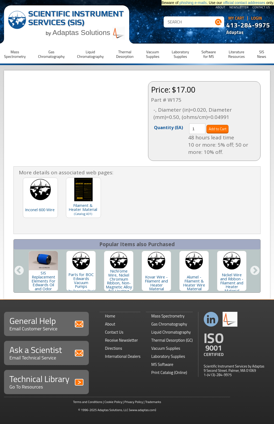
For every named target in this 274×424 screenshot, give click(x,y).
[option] (43, 271)
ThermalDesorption (125, 54)
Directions (113, 348)
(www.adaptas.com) (142, 409)
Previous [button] (19, 270)
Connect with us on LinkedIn (211, 319)
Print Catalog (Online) (169, 372)
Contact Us (261, 7)
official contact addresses (244, 3)
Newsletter (238, 7)
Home (110, 316)
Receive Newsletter (121, 340)
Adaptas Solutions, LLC (112, 409)
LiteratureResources (236, 54)
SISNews (261, 54)
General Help (46, 323)
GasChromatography (51, 54)
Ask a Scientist (46, 352)
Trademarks (153, 401)
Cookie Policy (113, 401)
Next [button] (255, 270)
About (221, 7)
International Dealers (122, 356)
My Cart (236, 18)
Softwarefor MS (208, 54)
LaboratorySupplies (180, 54)
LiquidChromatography (90, 54)
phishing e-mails (193, 3)
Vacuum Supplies (165, 348)
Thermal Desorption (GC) (172, 340)
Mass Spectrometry (168, 316)
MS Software (162, 364)
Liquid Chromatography (171, 332)
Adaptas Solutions (88, 33)
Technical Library (46, 381)
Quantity (168, 127)
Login (256, 18)
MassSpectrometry (15, 54)
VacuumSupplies (152, 54)
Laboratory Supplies (168, 356)
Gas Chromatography (169, 324)
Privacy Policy (133, 401)
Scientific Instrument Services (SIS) (76, 18)
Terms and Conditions (87, 401)
